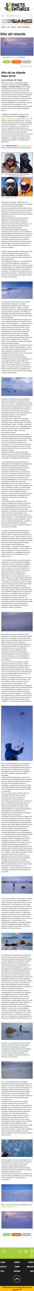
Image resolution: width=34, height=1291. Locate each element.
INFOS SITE (30, 1267)
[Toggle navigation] (3, 16)
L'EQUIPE (31, 1262)
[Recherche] (17, 16)
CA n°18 (28, 118)
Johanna (7, 57)
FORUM (17, 1267)
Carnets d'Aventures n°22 (9, 1206)
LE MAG (2, 1262)
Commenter (16, 62)
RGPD (32, 1271)
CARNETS (17, 1262)
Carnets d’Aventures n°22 (9, 118)
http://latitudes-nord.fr (25, 146)
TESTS (2, 1271)
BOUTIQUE (17, 1271)
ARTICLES (3, 1267)
